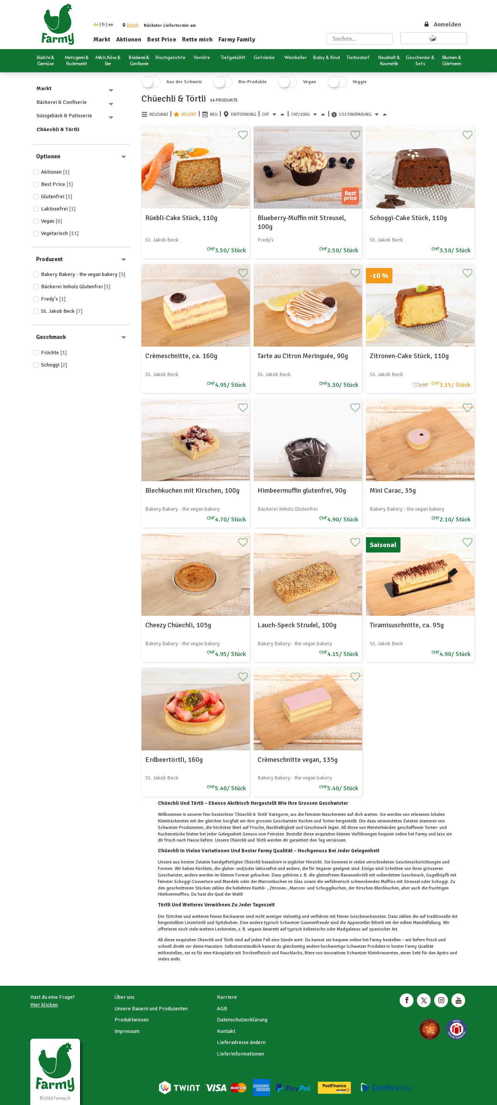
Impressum (127, 1031)
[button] (132, 25)
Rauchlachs (290, 953)
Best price (57, 184)
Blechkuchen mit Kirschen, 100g (192, 490)
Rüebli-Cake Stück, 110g (181, 218)
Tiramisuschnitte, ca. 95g (407, 625)
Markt (101, 39)
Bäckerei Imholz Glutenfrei (76, 286)
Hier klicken (44, 1004)
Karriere (227, 997)
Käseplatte (223, 953)
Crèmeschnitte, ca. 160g (181, 356)
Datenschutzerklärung (242, 1019)
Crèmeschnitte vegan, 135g (298, 759)
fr (103, 25)
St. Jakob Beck (62, 311)
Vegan (51, 221)
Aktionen (128, 39)
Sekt (416, 953)
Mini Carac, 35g (393, 490)
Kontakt (226, 1031)
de (95, 25)
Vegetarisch (60, 233)
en (110, 25)
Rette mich (197, 39)
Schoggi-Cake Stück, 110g (408, 218)
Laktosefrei (58, 209)
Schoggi (54, 365)
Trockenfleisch (256, 953)
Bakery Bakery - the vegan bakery (83, 274)
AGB (222, 1008)
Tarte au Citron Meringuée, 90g (303, 356)
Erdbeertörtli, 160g (174, 759)
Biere (309, 953)
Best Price (161, 39)
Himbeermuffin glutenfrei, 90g (302, 490)
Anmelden (442, 24)
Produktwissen (132, 1019)
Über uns (125, 997)
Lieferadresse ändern (241, 1042)
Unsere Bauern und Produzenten (151, 1008)
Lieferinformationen (240, 1054)
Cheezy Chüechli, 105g (178, 625)
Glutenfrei (56, 196)
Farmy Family (236, 39)
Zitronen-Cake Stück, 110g (409, 356)
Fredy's (53, 299)
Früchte (54, 352)
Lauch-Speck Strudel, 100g (297, 625)
